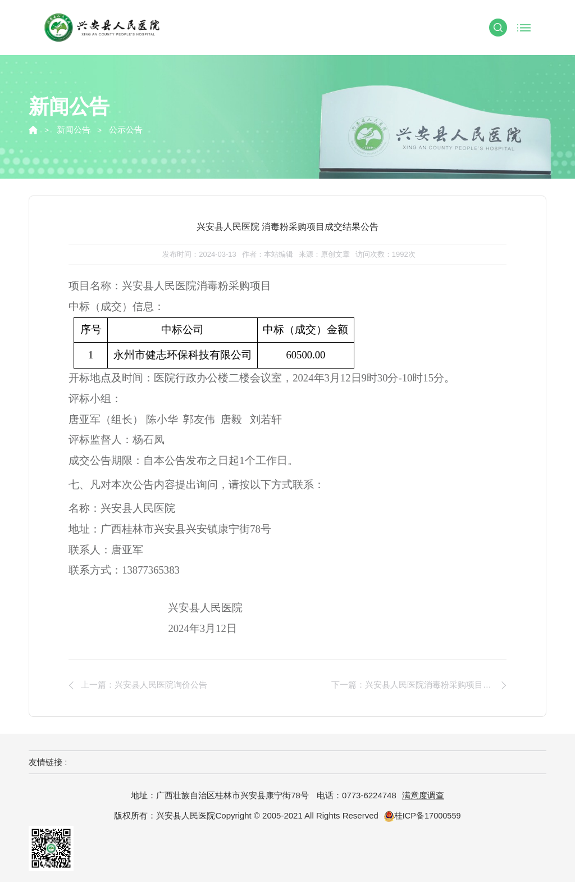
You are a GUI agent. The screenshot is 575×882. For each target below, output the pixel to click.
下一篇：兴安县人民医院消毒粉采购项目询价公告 (418, 685)
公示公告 (126, 129)
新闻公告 (73, 129)
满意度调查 (423, 795)
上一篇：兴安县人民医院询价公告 (146, 685)
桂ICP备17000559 (422, 815)
